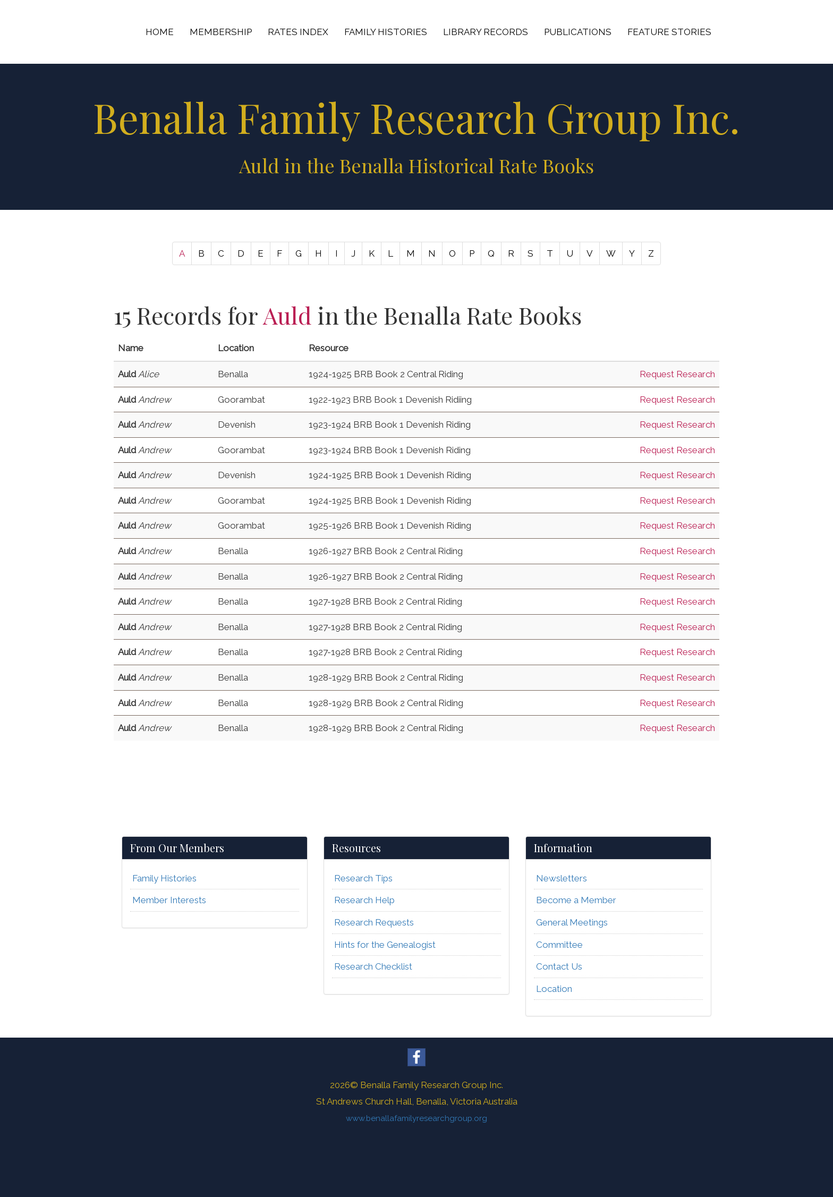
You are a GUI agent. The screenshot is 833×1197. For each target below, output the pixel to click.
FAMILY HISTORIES (385, 32)
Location (554, 988)
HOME (160, 32)
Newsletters (561, 878)
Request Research (677, 374)
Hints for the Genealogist (385, 944)
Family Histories (164, 878)
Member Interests (169, 900)
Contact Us (559, 966)
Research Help (364, 900)
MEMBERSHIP (221, 32)
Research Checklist (373, 966)
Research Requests (374, 922)
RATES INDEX (298, 32)
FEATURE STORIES (669, 32)
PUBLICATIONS (577, 32)
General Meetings (572, 922)
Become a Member (576, 900)
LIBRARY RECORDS (485, 32)
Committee (559, 944)
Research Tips (363, 878)
